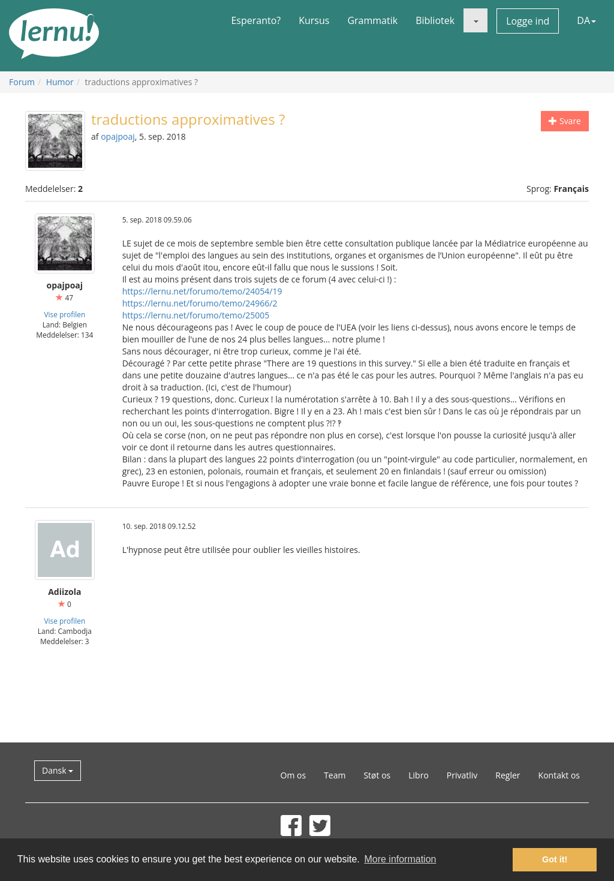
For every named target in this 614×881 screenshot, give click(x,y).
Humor (60, 82)
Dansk (57, 770)
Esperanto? (256, 20)
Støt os (376, 775)
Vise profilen (64, 314)
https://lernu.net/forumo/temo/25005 (196, 315)
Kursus (314, 20)
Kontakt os (559, 775)
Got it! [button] (554, 859)
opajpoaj (118, 136)
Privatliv (462, 775)
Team (334, 775)
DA (586, 20)
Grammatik (372, 20)
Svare (565, 121)
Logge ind (527, 21)
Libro (418, 775)
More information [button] (400, 859)
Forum (22, 82)
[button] (475, 20)
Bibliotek (435, 20)
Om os (293, 775)
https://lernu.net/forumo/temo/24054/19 (202, 291)
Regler (507, 775)
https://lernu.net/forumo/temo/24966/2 (200, 303)
